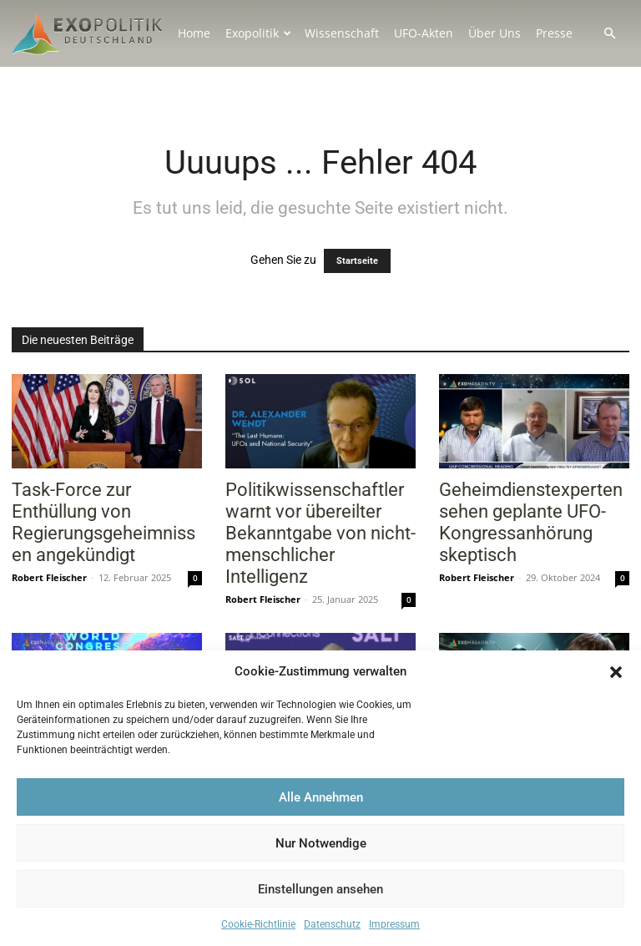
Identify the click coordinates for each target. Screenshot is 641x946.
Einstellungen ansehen (320, 889)
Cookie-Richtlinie (258, 924)
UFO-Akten (423, 33)
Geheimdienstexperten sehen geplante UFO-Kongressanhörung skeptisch (531, 522)
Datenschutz (332, 924)
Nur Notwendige (320, 843)
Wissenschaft (342, 33)
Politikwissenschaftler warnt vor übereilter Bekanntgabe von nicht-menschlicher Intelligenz (320, 533)
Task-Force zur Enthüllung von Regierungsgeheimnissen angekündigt (103, 522)
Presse (554, 33)
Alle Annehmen (321, 797)
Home (194, 33)
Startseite (357, 260)
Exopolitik (258, 33)
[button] (616, 672)
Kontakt (199, 77)
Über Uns (494, 33)
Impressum (394, 924)
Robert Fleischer (49, 577)
